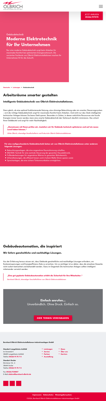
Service (47, 352)
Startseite (6, 87)
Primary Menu (101, 6)
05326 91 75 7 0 (15, 357)
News (63, 349)
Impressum (35, 395)
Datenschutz (47, 395)
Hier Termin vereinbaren (53, 318)
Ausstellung (48, 357)
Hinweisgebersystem (64, 395)
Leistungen (16, 87)
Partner (47, 354)
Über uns (64, 352)
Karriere (64, 354)
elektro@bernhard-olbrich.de (19, 374)
